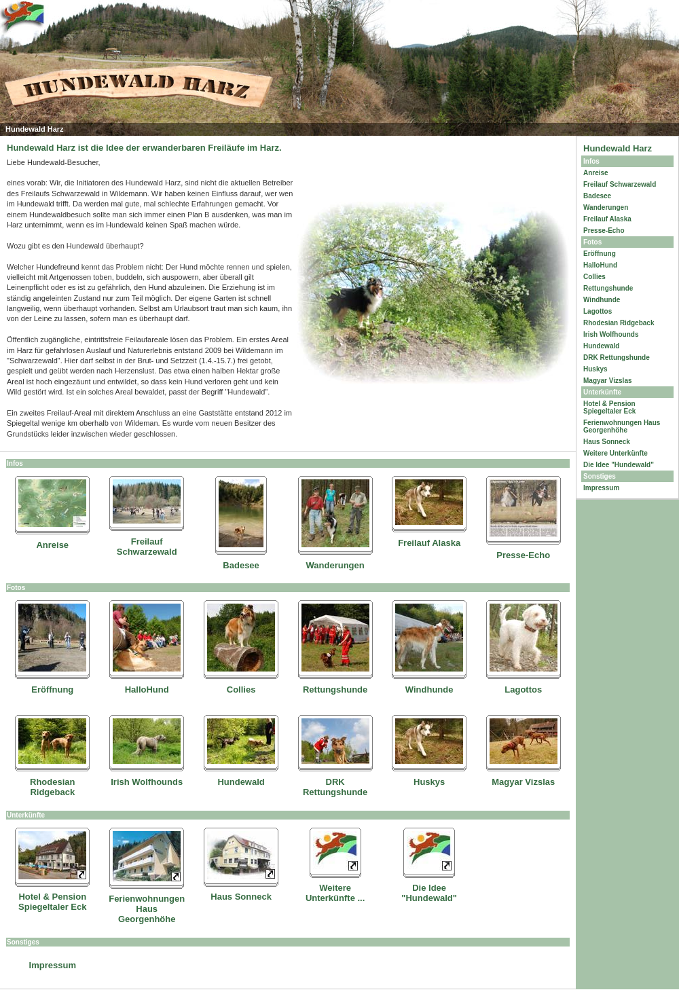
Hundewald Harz (617, 148)
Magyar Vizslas (523, 782)
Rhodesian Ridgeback (52, 787)
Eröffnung (52, 689)
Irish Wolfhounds (147, 782)
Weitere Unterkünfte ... (335, 893)
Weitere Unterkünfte (615, 453)
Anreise (52, 545)
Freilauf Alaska (429, 543)
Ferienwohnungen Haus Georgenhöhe (147, 909)
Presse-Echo (523, 555)
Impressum (52, 965)
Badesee (241, 565)
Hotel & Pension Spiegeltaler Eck (52, 902)
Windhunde (429, 689)
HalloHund (147, 689)
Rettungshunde (335, 689)
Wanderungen (335, 565)
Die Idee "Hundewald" (429, 893)
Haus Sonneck (241, 897)
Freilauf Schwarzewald (147, 546)
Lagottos (523, 689)
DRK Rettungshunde (335, 787)
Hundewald (240, 782)
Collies (241, 689)
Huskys (429, 782)
